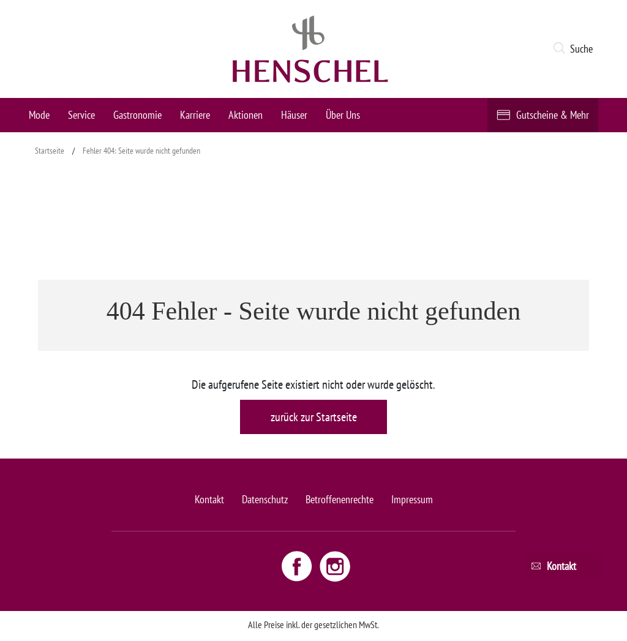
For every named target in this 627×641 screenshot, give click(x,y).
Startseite (49, 150)
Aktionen (245, 115)
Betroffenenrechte (340, 499)
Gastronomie (137, 115)
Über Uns (343, 115)
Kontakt (209, 499)
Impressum (412, 499)
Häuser (294, 115)
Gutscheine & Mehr (552, 115)
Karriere (195, 115)
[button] (575, 49)
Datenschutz (265, 499)
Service (81, 115)
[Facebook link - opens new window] (298, 565)
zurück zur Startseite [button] (314, 417)
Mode (39, 115)
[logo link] (310, 48)
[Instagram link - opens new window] (335, 565)
